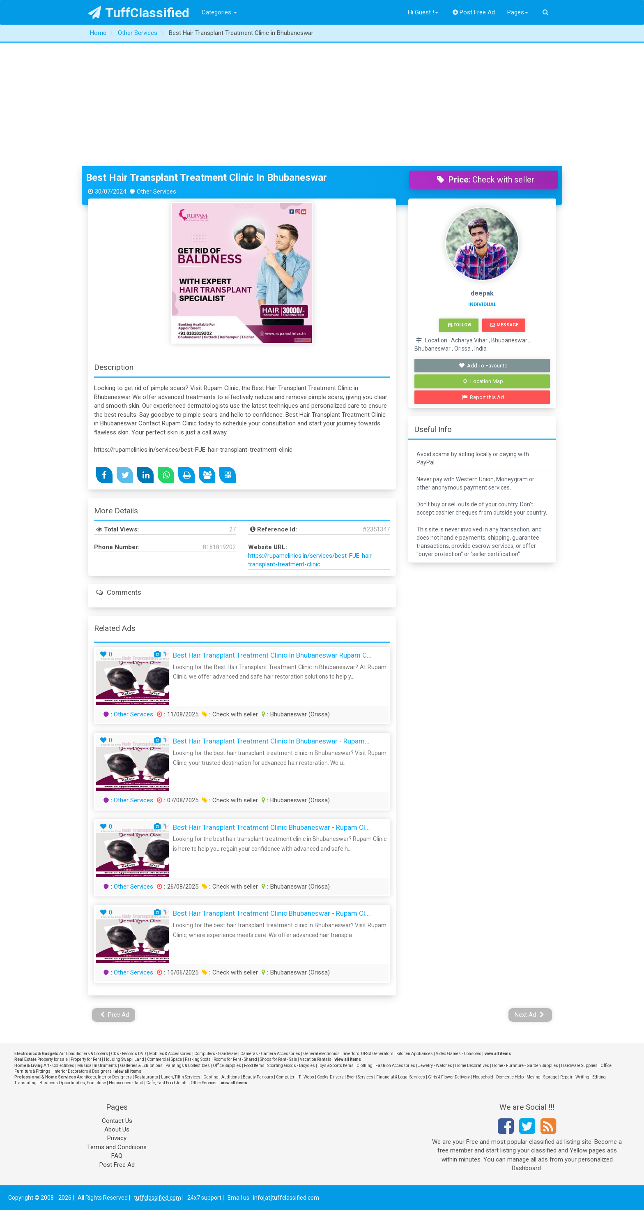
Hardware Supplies (579, 1065)
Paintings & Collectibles (188, 1065)
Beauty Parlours (258, 1077)
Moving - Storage (542, 1077)
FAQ (116, 1155)
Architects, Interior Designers (104, 1077)
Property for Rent (86, 1059)
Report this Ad (483, 397)
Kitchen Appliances (414, 1053)
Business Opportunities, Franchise (72, 1083)
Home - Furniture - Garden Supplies (525, 1065)
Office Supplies (227, 1065)
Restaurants (146, 1077)
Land (139, 1059)
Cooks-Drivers (330, 1077)
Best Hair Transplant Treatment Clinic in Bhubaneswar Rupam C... (272, 655)
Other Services (133, 714)
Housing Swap (117, 1059)
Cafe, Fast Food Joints (167, 1083)
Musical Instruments (97, 1065)
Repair (566, 1077)
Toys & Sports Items (336, 1065)
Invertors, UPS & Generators (368, 1053)
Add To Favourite (483, 366)
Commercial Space (164, 1059)
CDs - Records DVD (128, 1053)
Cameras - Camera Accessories (270, 1053)
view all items (497, 1053)
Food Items (254, 1065)
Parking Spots (198, 1059)
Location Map (483, 381)
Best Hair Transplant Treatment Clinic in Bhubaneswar (206, 177)
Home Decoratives (472, 1065)
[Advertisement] (322, 104)
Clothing (364, 1065)
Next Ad (529, 1014)
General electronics (321, 1053)
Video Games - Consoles (458, 1053)
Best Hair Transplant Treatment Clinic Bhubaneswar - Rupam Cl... (271, 827)
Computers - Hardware (215, 1053)
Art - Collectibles (59, 1065)
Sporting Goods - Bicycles (291, 1065)
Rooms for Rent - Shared (235, 1059)
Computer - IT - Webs (295, 1077)
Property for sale (52, 1059)
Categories (219, 12)
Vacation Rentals (315, 1059)
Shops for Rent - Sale (278, 1059)
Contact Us (117, 1121)
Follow (460, 325)
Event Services (360, 1077)
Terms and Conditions (117, 1147)
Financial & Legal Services (400, 1077)
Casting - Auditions (221, 1077)
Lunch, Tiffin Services (180, 1077)
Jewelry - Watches (435, 1065)
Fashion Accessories (395, 1065)
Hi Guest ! (423, 12)
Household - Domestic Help (498, 1077)
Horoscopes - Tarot (126, 1083)
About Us (116, 1129)
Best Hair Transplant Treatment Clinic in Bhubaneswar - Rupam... (271, 741)
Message (504, 325)
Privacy (116, 1138)
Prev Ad (114, 1014)
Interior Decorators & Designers (82, 1071)
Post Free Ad (474, 12)
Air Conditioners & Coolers (83, 1053)
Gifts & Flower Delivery (449, 1077)
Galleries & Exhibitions (141, 1065)
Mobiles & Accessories (170, 1053)
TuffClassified (138, 13)
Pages (517, 12)
